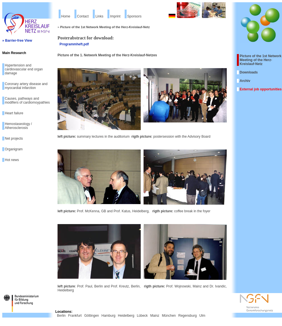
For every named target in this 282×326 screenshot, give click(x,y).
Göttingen (91, 316)
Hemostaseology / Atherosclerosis (18, 126)
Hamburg (108, 316)
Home (65, 16)
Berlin (61, 316)
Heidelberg (126, 316)
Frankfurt (75, 316)
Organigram (14, 149)
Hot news (12, 160)
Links (99, 16)
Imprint (115, 16)
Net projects (14, 138)
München (169, 316)
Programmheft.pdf (74, 44)
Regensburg (187, 316)
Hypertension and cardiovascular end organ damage (24, 69)
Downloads (249, 72)
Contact (83, 16)
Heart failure (14, 113)
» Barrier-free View (17, 41)
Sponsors (134, 16)
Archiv (245, 81)
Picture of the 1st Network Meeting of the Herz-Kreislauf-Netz (260, 60)
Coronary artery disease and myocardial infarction (26, 86)
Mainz (154, 316)
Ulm (202, 316)
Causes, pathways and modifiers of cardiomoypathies (27, 100)
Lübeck (142, 316)
